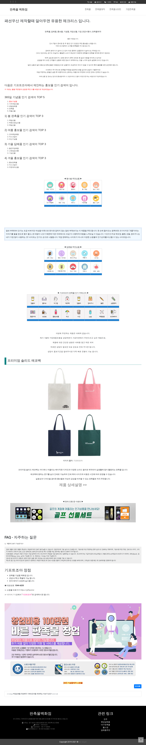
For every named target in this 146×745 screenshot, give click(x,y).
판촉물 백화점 (18, 9)
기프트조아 (78, 461)
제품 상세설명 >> (73, 485)
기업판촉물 (130, 9)
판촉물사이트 (115, 9)
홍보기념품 (13, 101)
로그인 (123, 2)
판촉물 (88, 9)
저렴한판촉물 (109, 234)
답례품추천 (105, 730)
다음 (16, 594)
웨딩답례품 (105, 722)
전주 (105, 719)
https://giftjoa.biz (27, 590)
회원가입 (132, 2)
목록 (137, 686)
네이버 (9, 594)
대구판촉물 (105, 725)
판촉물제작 (100, 9)
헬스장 (105, 727)
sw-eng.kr (83, 742)
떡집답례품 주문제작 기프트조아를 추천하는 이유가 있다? (32, 694)
